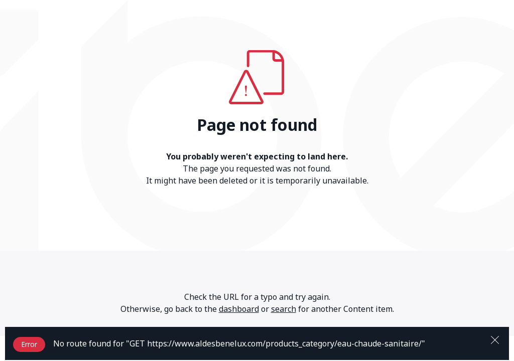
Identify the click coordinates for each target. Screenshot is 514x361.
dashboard (239, 308)
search (283, 308)
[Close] (495, 339)
